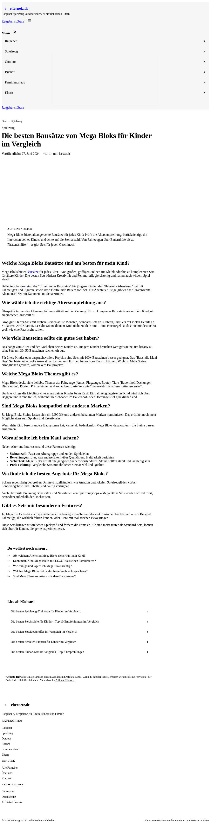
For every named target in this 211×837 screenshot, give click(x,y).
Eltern (66, 13)
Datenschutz (9, 796)
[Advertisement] (105, 191)
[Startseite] (15, 8)
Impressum (8, 791)
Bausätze (33, 272)
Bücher (39, 13)
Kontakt (6, 778)
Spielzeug (19, 13)
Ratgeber (7, 13)
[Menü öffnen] (29, 20)
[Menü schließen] (15, 32)
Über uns (7, 773)
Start (4, 121)
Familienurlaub (53, 13)
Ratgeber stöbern (13, 21)
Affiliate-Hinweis (64, 680)
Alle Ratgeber (10, 767)
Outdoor (30, 13)
